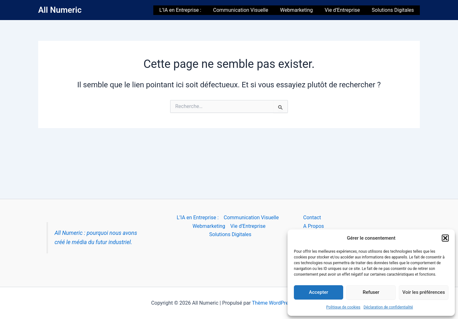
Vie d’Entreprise (345, 10)
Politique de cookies (343, 307)
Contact (312, 217)
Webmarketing (300, 10)
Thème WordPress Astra (279, 303)
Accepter (318, 292)
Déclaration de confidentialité (388, 307)
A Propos (313, 226)
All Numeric (59, 10)
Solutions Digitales (394, 10)
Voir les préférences (423, 292)
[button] (445, 238)
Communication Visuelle (246, 10)
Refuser (371, 292)
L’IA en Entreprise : (188, 10)
